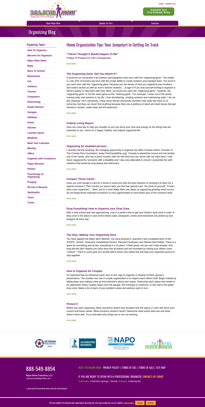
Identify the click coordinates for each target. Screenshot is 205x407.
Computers (33, 96)
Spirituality (33, 192)
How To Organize (37, 50)
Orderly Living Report (80, 123)
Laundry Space (35, 133)
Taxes (30, 197)
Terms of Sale (146, 368)
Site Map (161, 368)
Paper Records (35, 163)
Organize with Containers (41, 158)
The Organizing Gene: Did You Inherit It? (92, 73)
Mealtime (32, 138)
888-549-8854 (40, 369)
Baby (30, 66)
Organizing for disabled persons (87, 146)
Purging (31, 182)
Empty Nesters (35, 107)
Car (29, 81)
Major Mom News (37, 60)
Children (32, 86)
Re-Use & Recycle (37, 187)
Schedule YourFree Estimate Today (158, 11)
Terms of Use (129, 368)
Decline (151, 402)
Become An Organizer (39, 55)
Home (161, 4)
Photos (31, 169)
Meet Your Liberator (38, 143)
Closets (31, 91)
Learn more (129, 402)
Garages (32, 112)
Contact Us (170, 4)
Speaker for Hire (105, 23)
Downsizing (34, 102)
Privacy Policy (111, 368)
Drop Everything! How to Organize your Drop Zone (98, 208)
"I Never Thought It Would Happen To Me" (92, 54)
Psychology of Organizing (35, 175)
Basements (33, 76)
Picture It (72, 304)
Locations (155, 23)
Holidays (32, 117)
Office (30, 153)
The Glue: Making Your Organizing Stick (91, 234)
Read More (71, 64)
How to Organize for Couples (84, 271)
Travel (30, 202)
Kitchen (31, 127)
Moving (31, 148)
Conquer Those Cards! (81, 179)
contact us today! (153, 377)
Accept (140, 402)
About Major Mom (53, 23)
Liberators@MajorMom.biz (38, 378)
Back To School (36, 71)
